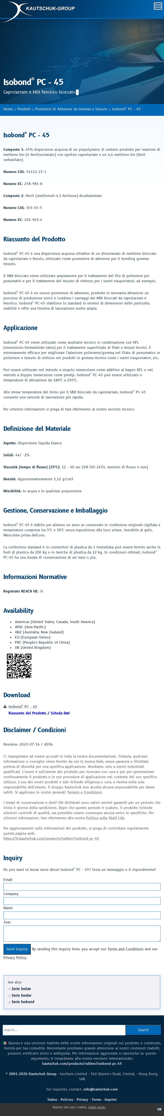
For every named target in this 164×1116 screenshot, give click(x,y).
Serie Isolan (19, 988)
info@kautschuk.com (100, 1089)
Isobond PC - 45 (126, 109)
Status (52, 1099)
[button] (158, 6)
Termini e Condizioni (84, 792)
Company (11, 894)
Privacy (82, 1099)
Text (6, 922)
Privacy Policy (14, 957)
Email (8, 879)
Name (8, 908)
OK (159, 1109)
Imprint (111, 1099)
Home (8, 109)
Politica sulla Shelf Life (105, 818)
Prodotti (24, 109)
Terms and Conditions (126, 949)
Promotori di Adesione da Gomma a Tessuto (71, 109)
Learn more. (97, 1107)
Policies (67, 1099)
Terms (96, 1099)
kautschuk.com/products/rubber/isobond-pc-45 (82, 1063)
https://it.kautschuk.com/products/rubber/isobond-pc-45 (51, 838)
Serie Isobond (21, 1002)
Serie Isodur (19, 995)
